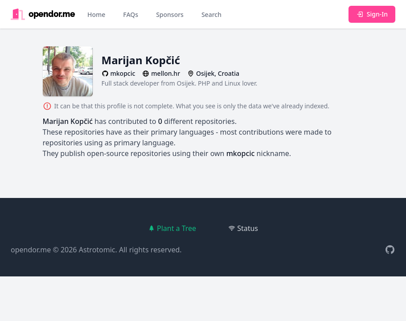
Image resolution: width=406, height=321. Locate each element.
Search (211, 14)
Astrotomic (97, 250)
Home (96, 14)
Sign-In (372, 14)
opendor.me (31, 250)
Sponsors (170, 14)
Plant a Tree (172, 228)
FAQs (130, 14)
